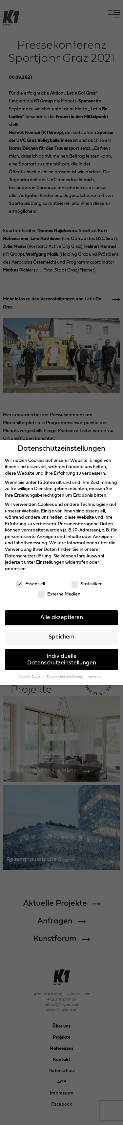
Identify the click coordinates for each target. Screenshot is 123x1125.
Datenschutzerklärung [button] (65, 677)
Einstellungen (50, 562)
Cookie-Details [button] (31, 677)
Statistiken (87, 584)
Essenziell (30, 584)
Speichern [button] (61, 637)
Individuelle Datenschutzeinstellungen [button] (61, 660)
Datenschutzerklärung (28, 556)
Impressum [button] (95, 677)
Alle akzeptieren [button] (61, 617)
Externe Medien (59, 594)
